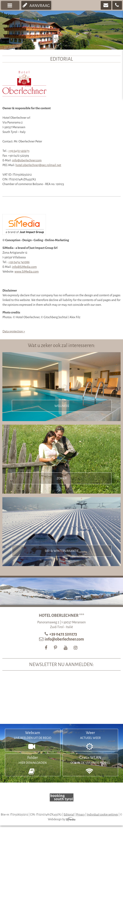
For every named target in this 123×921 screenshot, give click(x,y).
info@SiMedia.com (24, 266)
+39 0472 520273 (18, 150)
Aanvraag (36, 5)
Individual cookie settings (102, 814)
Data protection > (13, 331)
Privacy (80, 814)
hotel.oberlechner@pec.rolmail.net (38, 165)
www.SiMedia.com (27, 271)
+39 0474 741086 (18, 262)
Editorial (69, 814)
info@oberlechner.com (27, 160)
